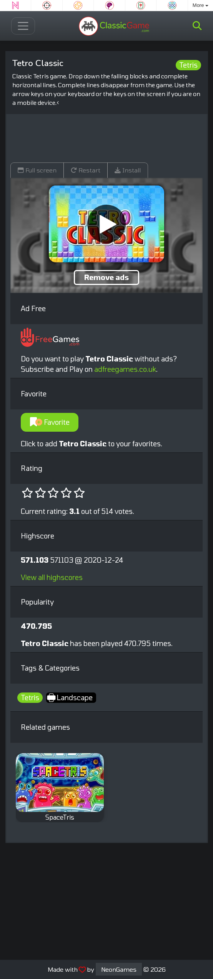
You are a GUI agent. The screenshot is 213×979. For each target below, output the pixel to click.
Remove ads (106, 277)
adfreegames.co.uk (125, 369)
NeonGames (118, 969)
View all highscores (52, 577)
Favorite (50, 422)
